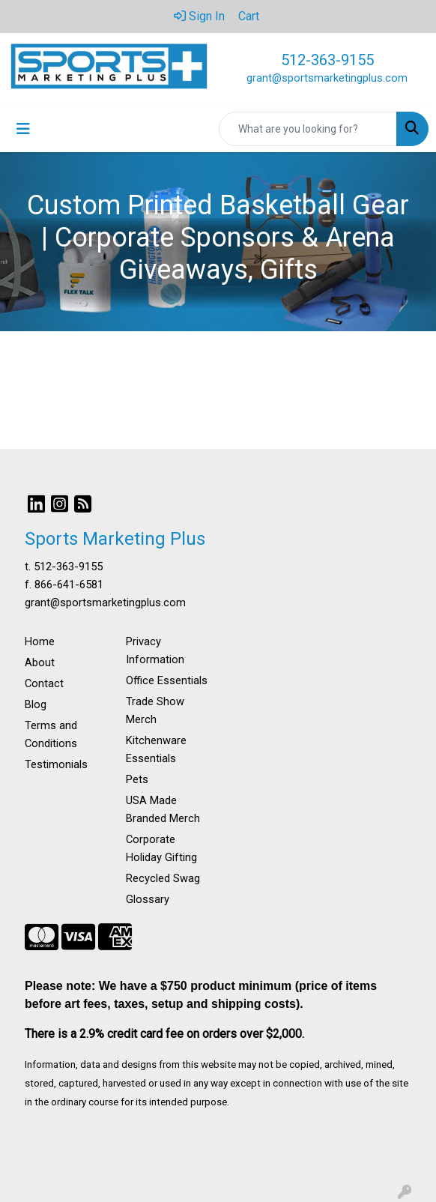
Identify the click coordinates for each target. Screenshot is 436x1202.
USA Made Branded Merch (163, 809)
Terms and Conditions (51, 734)
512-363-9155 (327, 60)
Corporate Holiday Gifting (161, 848)
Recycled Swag (163, 878)
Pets (137, 779)
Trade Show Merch (155, 710)
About (40, 662)
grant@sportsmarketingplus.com (327, 78)
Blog (35, 704)
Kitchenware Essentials (156, 749)
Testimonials (56, 764)
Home (40, 641)
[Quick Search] (308, 129)
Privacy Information (155, 650)
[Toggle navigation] (23, 128)
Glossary (147, 899)
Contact (44, 683)
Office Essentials (167, 680)
